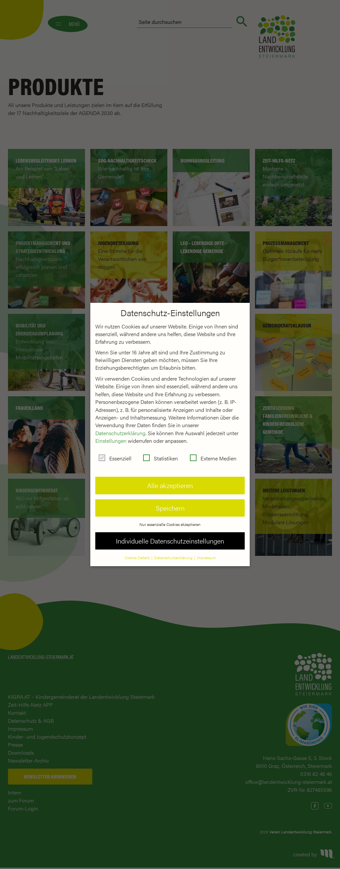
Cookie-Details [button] (138, 557)
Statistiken (160, 458)
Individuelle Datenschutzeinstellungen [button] (170, 541)
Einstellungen (111, 440)
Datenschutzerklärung (120, 433)
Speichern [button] (170, 508)
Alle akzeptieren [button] (170, 485)
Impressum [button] (206, 557)
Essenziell (115, 458)
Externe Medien (213, 458)
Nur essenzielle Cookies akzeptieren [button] (170, 524)
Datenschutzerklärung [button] (174, 557)
